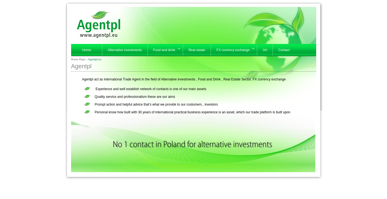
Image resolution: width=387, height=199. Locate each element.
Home (86, 50)
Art (265, 50)
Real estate (197, 50)
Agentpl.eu (94, 59)
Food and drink (163, 50)
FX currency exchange (232, 50)
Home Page (78, 59)
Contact (284, 50)
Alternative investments (125, 50)
